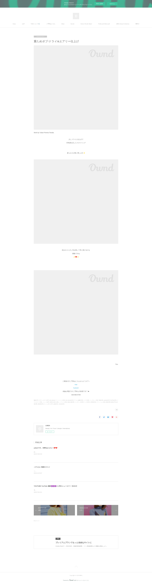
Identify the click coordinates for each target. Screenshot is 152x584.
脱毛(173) (113, 402)
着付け (137, 24)
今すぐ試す (99, 3)
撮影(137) (36, 400)
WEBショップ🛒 (35, 24)
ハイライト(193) (63, 402)
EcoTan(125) (114, 400)
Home (14, 24)
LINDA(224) (93, 402)
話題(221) (56, 404)
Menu (63, 24)
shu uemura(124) (69, 400)
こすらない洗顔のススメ (42, 467)
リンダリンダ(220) (79, 402)
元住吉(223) (61, 404)
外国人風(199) (70, 402)
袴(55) (51, 402)
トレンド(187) (46, 402)
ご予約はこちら (50, 24)
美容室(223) (40, 404)
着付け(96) (55, 402)
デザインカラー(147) (44, 400)
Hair (76, 384)
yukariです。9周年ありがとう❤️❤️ (45, 448)
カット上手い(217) (48, 404)
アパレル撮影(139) (78, 400)
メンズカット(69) (94, 400)
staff (23, 24)
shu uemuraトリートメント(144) (57, 400)
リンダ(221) (87, 402)
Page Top (76, 567)
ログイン (112, 4)
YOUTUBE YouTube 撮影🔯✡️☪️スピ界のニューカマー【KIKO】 (56, 486)
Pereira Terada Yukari (86, 24)
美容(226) (108, 402)
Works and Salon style (104, 24)
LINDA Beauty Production (122, 24)
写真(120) (101, 400)
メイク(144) (86, 400)
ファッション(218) (101, 402)
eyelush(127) (107, 400)
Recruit (72, 24)
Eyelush (76, 388)
